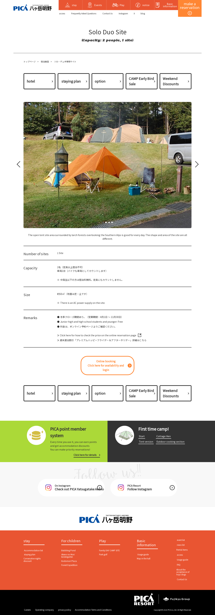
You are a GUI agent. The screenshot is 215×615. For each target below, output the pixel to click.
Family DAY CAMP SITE (109, 550)
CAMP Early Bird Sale (141, 81)
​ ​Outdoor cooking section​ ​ (170, 441)
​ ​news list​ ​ (180, 544)
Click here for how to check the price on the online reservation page (98, 335)
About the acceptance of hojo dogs (182, 572)
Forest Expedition (69, 565)
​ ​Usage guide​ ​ (143, 554)
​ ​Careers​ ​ (27, 609)
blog (143, 13)
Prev (19, 165)
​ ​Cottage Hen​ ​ (163, 436)
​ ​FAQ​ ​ (178, 564)
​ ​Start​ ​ (141, 436)
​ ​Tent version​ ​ (146, 441)
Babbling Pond (68, 550)
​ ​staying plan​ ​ (71, 81)
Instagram (123, 13)
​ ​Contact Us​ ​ (107, 13)
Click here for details (85, 455)
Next (195, 165)
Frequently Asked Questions (83, 13)
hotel (31, 81)
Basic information (146, 543)
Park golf (103, 554)
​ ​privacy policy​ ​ (65, 609)
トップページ (30, 61)
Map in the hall (143, 558)
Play (102, 541)
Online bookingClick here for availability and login (106, 365)
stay (27, 541)
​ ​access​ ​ (62, 13)
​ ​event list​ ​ (180, 539)
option (100, 81)
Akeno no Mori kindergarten (68, 555)
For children (70, 541)
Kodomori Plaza (69, 560)
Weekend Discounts (171, 81)
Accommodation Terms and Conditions (93, 609)
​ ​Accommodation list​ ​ (33, 550)
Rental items (182, 549)
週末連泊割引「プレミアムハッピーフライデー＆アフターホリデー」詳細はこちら (103, 340)
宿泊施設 (45, 61)
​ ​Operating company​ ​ (44, 609)
